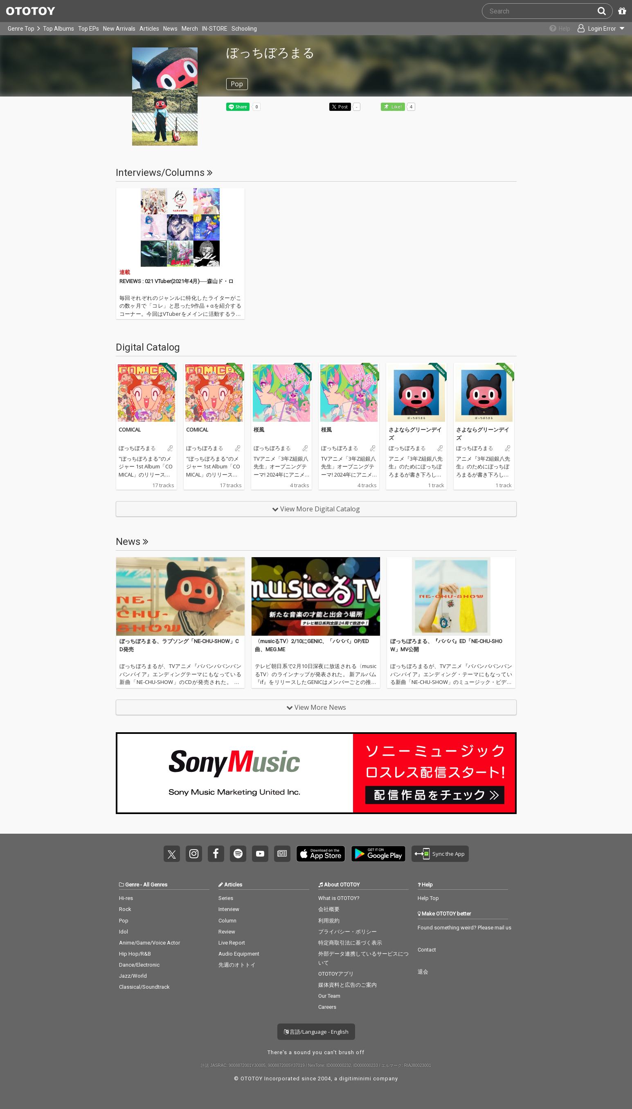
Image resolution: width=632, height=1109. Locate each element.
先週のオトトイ (237, 965)
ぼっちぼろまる (137, 448)
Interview (228, 909)
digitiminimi (355, 1078)
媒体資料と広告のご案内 (347, 985)
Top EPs (88, 28)
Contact (427, 950)
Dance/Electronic (139, 965)
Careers (327, 1007)
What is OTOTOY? (339, 898)
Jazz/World (133, 976)
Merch (190, 28)
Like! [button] (396, 107)
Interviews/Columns (164, 172)
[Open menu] (597, 28)
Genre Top (21, 28)
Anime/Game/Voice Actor (149, 943)
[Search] (605, 11)
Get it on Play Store (378, 854)
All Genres (155, 885)
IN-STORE (214, 28)
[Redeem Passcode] (621, 11)
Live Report (231, 943)
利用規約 (329, 921)
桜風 (259, 429)
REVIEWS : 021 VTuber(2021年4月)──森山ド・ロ (176, 281)
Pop (123, 921)
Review (226, 932)
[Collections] (555, 28)
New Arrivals (119, 28)
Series (225, 898)
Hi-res (126, 898)
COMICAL (130, 429)
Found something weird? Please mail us (464, 928)
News (170, 28)
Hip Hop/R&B (135, 954)
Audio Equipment (238, 954)
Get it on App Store (320, 854)
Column (227, 921)
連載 (124, 272)
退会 (423, 972)
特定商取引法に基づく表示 (350, 943)
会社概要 (329, 909)
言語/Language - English (316, 1031)
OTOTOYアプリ (336, 974)
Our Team (329, 996)
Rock (125, 909)
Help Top (428, 898)
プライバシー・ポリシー (347, 932)
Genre (132, 885)
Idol (123, 932)
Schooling (244, 28)
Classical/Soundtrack (144, 987)
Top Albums (58, 28)
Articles (149, 28)
